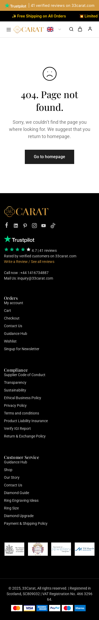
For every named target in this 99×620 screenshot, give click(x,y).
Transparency (15, 382)
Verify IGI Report (17, 428)
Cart (7, 310)
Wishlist (10, 341)
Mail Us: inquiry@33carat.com (28, 278)
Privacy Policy (15, 405)
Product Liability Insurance (26, 421)
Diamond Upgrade (19, 516)
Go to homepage (49, 156)
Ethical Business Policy (22, 398)
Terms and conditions (21, 413)
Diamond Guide (16, 493)
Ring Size (11, 508)
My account (13, 303)
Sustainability (15, 390)
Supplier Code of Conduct (24, 375)
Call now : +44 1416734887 (26, 273)
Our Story (12, 477)
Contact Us (13, 326)
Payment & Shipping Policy (26, 523)
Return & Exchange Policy (25, 436)
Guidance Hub (15, 333)
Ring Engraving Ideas (21, 500)
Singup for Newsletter (21, 349)
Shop (8, 470)
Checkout (12, 318)
